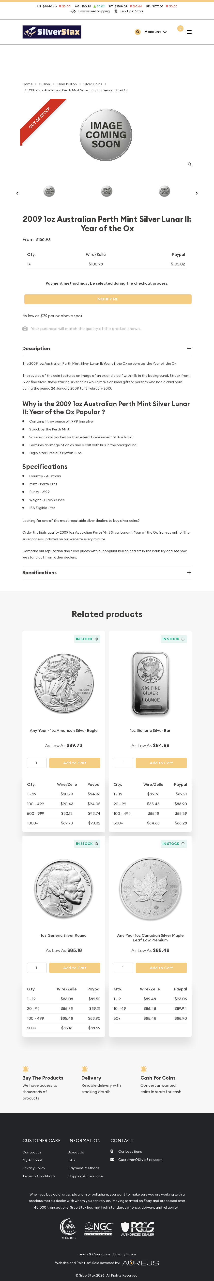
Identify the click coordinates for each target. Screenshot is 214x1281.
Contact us (33, 1161)
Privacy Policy (35, 1177)
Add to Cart (74, 772)
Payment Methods (86, 1177)
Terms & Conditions (40, 1185)
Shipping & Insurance (88, 1185)
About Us (77, 1161)
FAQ (72, 1169)
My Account (33, 1169)
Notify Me (108, 309)
